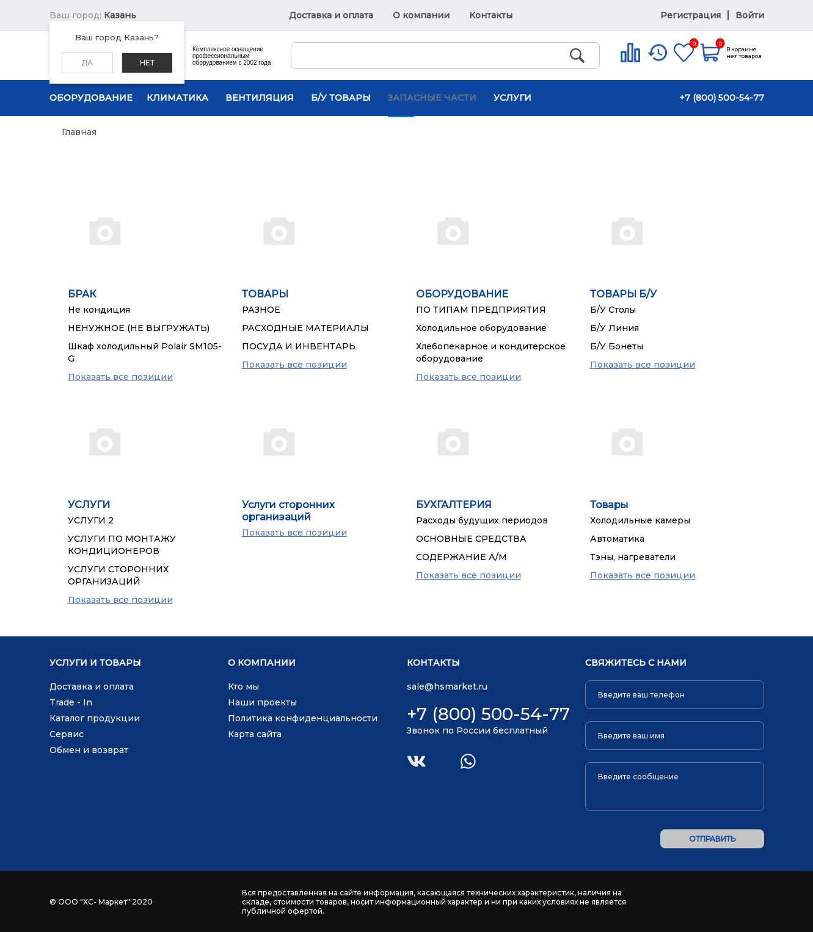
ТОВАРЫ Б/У (623, 294)
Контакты (490, 15)
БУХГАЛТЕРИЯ (454, 505)
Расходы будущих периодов (482, 520)
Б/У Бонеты (616, 346)
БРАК (82, 294)
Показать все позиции (120, 376)
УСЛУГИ (89, 505)
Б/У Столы (613, 309)
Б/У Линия (614, 327)
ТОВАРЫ (265, 294)
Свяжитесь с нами (636, 663)
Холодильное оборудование (481, 327)
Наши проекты (262, 702)
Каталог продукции (94, 718)
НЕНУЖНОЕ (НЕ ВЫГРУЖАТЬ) (139, 327)
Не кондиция (99, 309)
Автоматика (617, 538)
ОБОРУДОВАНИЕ (462, 294)
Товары (609, 505)
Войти (749, 15)
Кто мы (243, 686)
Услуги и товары (95, 663)
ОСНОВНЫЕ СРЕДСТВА (471, 538)
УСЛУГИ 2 (91, 520)
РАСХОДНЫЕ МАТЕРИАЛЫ (305, 327)
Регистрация (691, 15)
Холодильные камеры (640, 520)
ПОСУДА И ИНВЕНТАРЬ (298, 346)
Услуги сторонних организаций (288, 511)
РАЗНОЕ (261, 309)
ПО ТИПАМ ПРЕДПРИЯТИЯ (481, 309)
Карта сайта (255, 734)
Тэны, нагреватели (633, 557)
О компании (421, 15)
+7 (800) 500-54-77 (721, 97)
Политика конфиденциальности (302, 718)
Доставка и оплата (331, 15)
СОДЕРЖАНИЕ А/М (461, 557)
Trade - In (70, 702)
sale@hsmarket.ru (447, 686)
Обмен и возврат (88, 750)
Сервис (66, 734)
